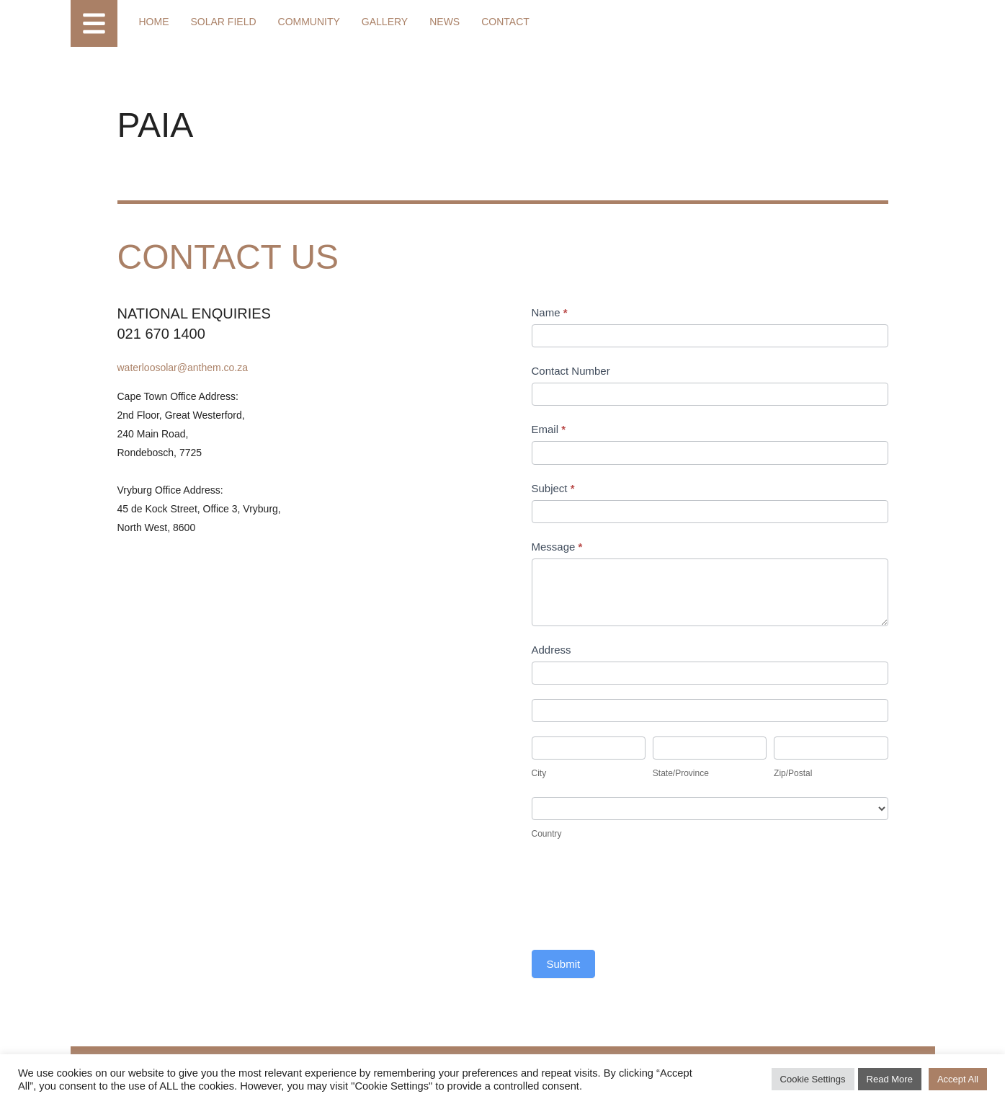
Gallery (385, 21)
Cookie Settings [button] (813, 1079)
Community (309, 21)
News (444, 21)
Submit (564, 964)
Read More (890, 1079)
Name (550, 312)
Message (557, 546)
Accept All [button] (957, 1079)
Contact (505, 21)
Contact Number (571, 371)
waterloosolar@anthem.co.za (183, 367)
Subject (553, 488)
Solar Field (223, 21)
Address (551, 650)
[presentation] (641, 900)
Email (549, 429)
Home (154, 21)
